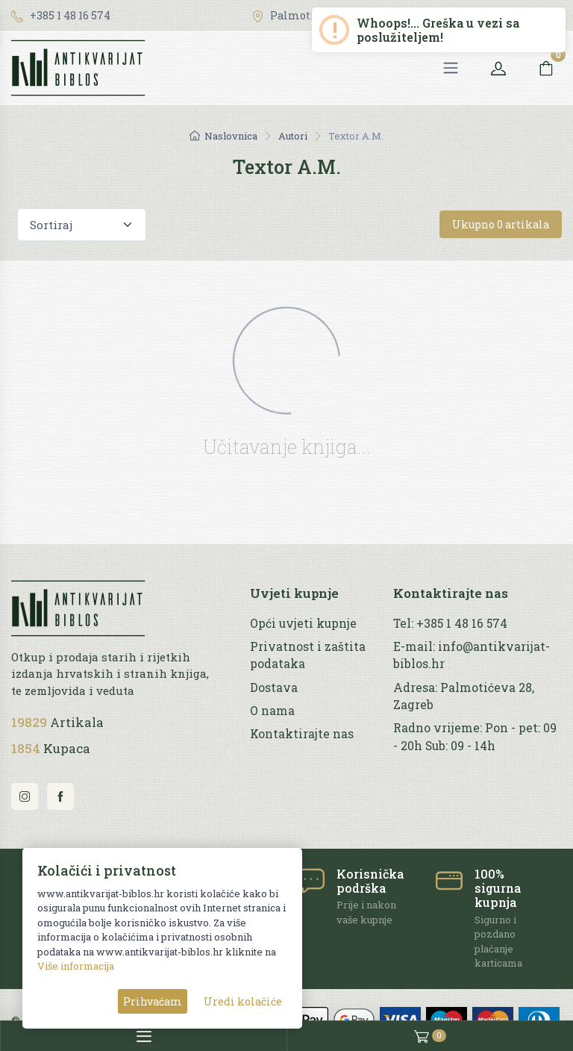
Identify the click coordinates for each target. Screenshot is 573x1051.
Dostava (274, 687)
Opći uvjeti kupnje (303, 623)
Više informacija (75, 966)
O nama (272, 710)
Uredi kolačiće (243, 1001)
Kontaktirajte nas (302, 733)
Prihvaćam (152, 1001)
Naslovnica (223, 136)
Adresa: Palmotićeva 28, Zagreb (463, 696)
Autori (292, 136)
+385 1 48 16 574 (60, 15)
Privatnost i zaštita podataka (308, 655)
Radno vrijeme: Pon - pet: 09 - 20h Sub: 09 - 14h (475, 736)
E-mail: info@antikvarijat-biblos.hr (471, 655)
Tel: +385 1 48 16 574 (450, 623)
